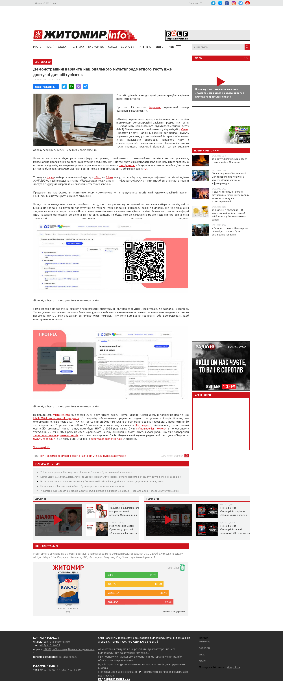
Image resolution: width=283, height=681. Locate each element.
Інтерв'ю (145, 47)
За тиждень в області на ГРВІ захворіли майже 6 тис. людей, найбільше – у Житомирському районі (229, 214)
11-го (109, 177)
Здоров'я (127, 47)
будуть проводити (44, 438)
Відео (198, 58)
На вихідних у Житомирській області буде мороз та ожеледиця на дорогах (82, 486)
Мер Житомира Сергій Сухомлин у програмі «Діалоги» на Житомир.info (124, 529)
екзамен (52, 455)
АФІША (112, 47)
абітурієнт (119, 455)
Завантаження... (45, 86)
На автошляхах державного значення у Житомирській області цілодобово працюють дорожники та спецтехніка (102, 481)
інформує (155, 107)
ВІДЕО (160, 47)
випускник (106, 455)
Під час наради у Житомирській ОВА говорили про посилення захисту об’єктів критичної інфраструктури (229, 178)
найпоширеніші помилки (151, 428)
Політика (77, 47)
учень (96, 455)
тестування (64, 455)
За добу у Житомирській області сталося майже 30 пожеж (229, 160)
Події (50, 47)
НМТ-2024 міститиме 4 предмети (56, 418)
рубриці (183, 129)
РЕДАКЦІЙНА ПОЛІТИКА (114, 679)
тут (145, 168)
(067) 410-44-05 (50, 645)
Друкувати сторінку (172, 455)
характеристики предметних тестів (55, 435)
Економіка (96, 47)
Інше (171, 47)
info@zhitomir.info (58, 641)
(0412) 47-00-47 (50, 669)
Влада (62, 47)
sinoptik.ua (233, 667)
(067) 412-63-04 (71, 669)
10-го (97, 177)
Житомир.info (61, 414)
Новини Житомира (206, 150)
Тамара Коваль (68, 656)
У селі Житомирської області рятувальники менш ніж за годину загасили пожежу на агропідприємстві (230, 196)
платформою (127, 165)
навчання (86, 455)
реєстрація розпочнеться (106, 438)
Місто (37, 47)
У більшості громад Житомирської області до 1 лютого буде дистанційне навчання (86, 472)
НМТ (43, 455)
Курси (50, 177)
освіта (76, 455)
